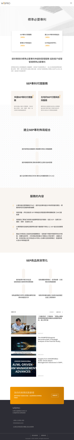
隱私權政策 (35, 435)
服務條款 (43, 435)
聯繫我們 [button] (55, 395)
